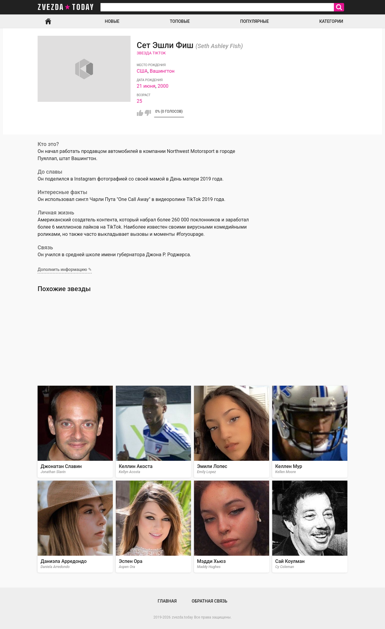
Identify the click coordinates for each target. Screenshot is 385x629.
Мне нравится (140, 113)
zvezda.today (182, 617)
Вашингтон (162, 71)
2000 (163, 86)
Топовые (180, 21)
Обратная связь (209, 601)
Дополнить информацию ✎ (65, 269)
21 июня (146, 86)
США (142, 71)
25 (139, 101)
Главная (48, 21)
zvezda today (66, 7)
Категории (331, 21)
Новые (112, 21)
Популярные (254, 21)
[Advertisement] (192, 339)
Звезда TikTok (151, 53)
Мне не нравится (148, 113)
